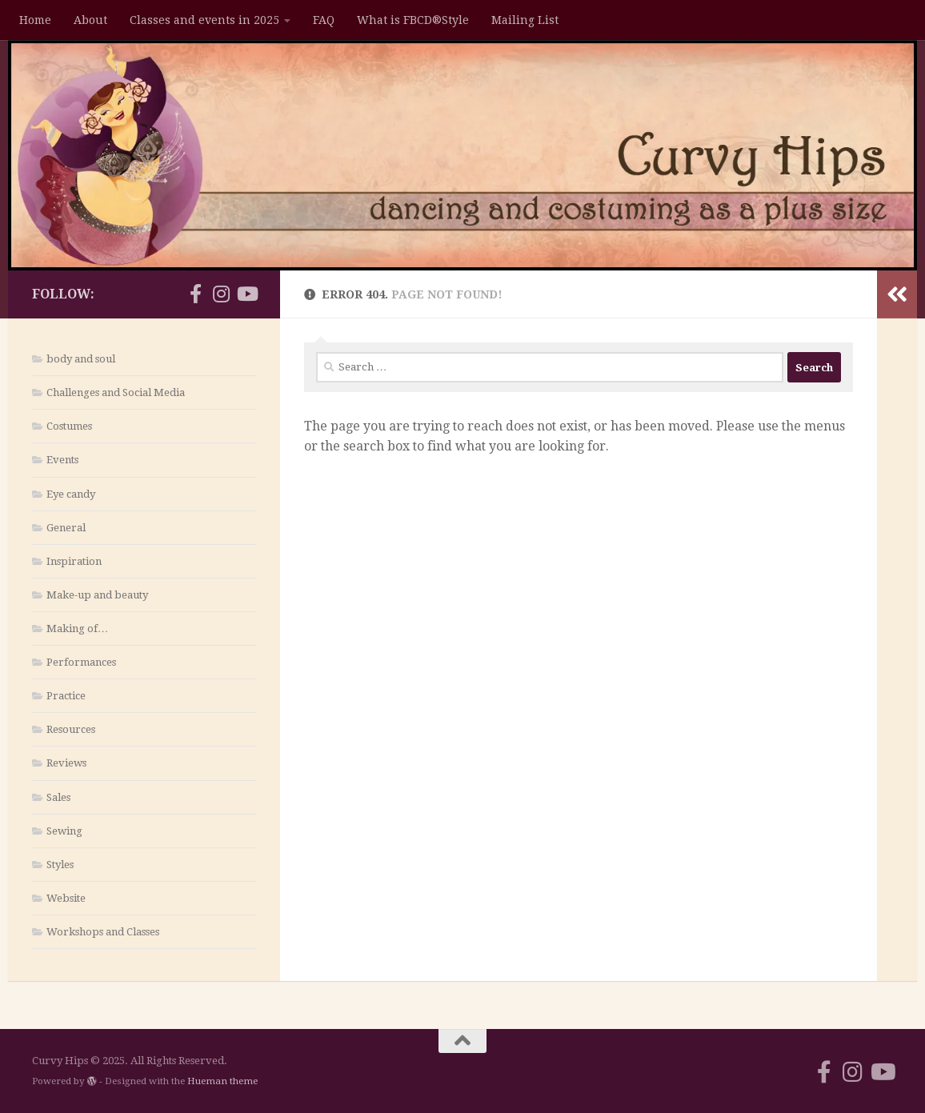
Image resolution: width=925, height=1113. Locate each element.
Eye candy (70, 494)
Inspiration (74, 561)
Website (66, 898)
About (90, 20)
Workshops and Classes (102, 932)
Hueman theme (222, 1081)
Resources (70, 729)
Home (35, 20)
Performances (81, 662)
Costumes (69, 426)
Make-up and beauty (97, 595)
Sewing (64, 831)
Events (62, 460)
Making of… (77, 629)
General (66, 528)
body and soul (80, 359)
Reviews (66, 763)
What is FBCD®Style (413, 20)
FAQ (323, 20)
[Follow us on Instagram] (220, 293)
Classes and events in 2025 (204, 20)
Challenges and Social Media (115, 392)
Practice (66, 696)
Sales (58, 797)
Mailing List (525, 20)
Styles (60, 865)
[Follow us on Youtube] (246, 293)
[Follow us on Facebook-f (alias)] (195, 293)
